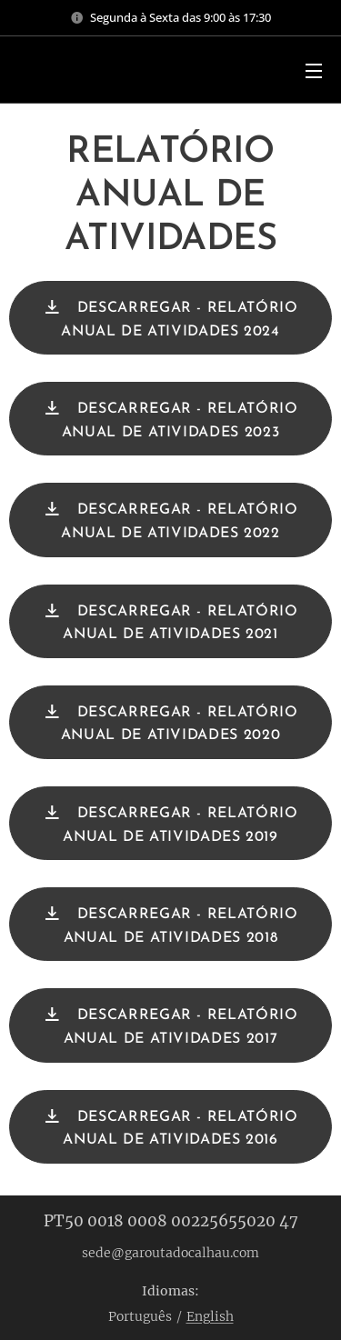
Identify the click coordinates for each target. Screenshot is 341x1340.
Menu (314, 71)
